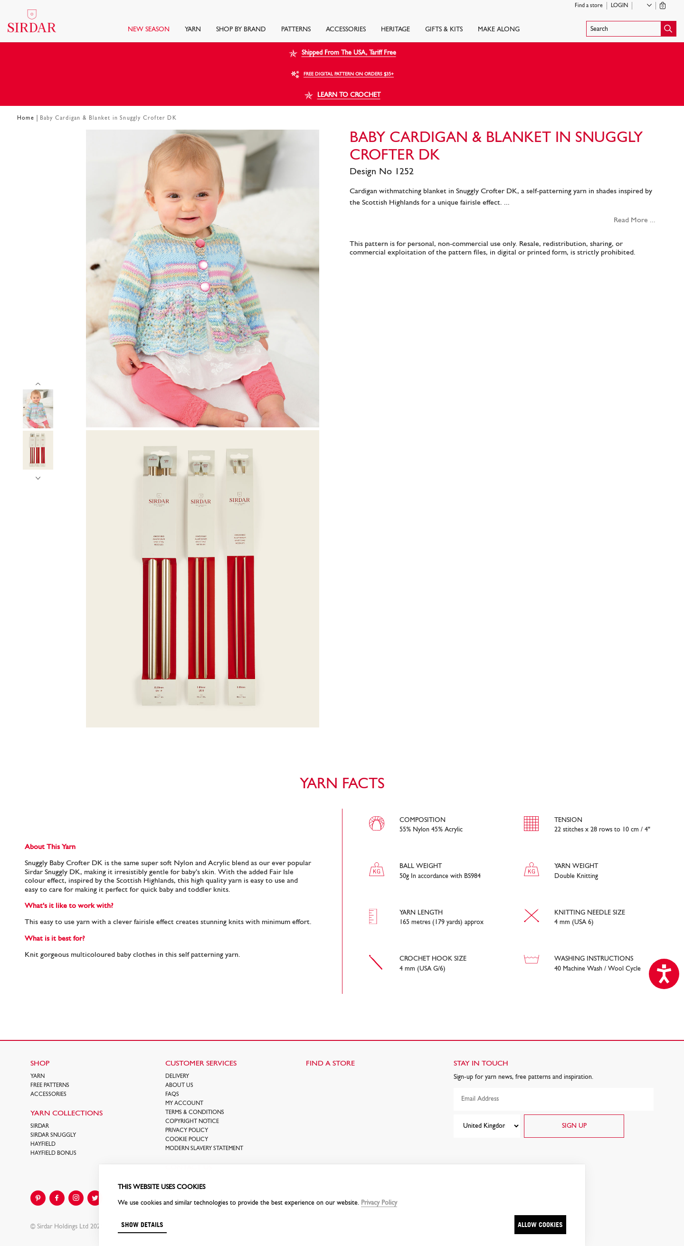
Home (25, 118)
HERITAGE (395, 29)
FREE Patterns (49, 1085)
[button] (631, 29)
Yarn (193, 29)
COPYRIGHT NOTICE (192, 1121)
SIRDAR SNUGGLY (53, 1135)
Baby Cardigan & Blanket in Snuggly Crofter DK (108, 118)
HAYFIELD (43, 1144)
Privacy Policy (186, 1130)
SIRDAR (39, 1126)
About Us (179, 1085)
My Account (184, 1103)
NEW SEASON (149, 29)
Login (619, 6)
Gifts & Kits (444, 29)
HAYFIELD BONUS (53, 1153)
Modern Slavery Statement (204, 1149)
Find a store (589, 6)
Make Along (499, 29)
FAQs (172, 1094)
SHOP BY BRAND (241, 29)
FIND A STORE (330, 1063)
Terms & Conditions (194, 1112)
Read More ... (635, 220)
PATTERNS (296, 29)
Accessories (346, 29)
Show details (142, 1224)
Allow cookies (540, 1224)
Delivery (177, 1076)
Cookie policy (186, 1139)
